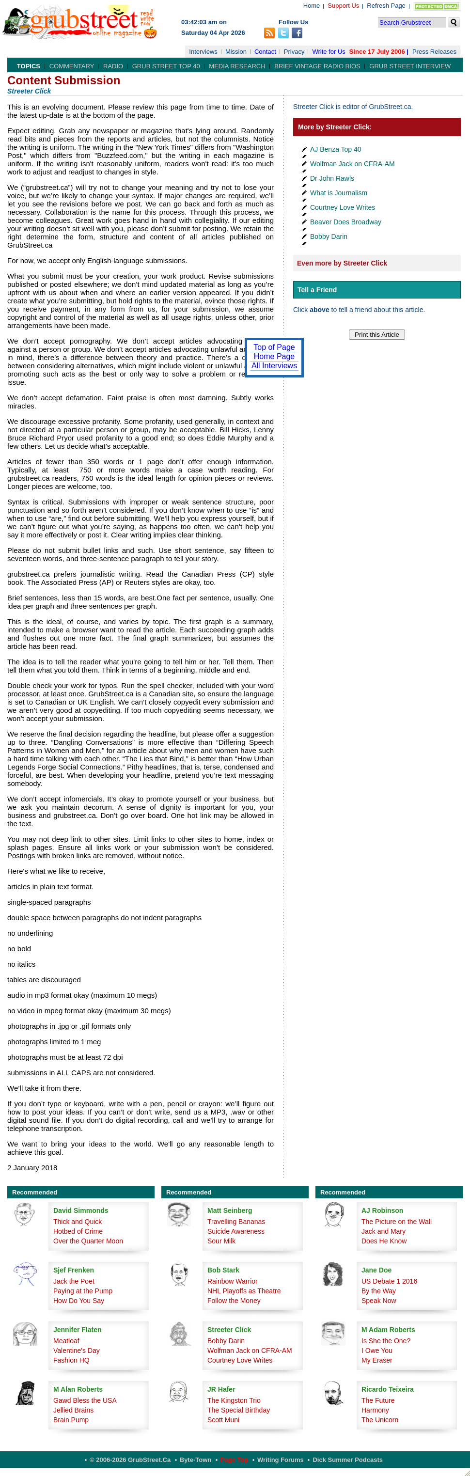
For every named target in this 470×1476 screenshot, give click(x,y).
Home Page (274, 356)
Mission (236, 51)
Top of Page (274, 347)
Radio (113, 66)
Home (311, 5)
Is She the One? (385, 1341)
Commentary (71, 66)
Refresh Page (386, 5)
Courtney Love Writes (342, 207)
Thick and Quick (77, 1221)
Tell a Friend (317, 290)
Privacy (294, 51)
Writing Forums (280, 1459)
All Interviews (274, 365)
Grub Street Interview (410, 66)
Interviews (203, 51)
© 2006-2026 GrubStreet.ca (130, 1459)
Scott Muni (223, 1420)
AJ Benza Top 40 (335, 149)
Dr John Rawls (332, 178)
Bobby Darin (328, 236)
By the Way (378, 1291)
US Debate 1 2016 (389, 1281)
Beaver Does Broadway (345, 222)
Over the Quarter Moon (88, 1241)
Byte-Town (195, 1459)
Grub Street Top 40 (166, 66)
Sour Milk (221, 1241)
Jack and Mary (383, 1231)
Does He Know (384, 1241)
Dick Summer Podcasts (348, 1459)
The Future (377, 1400)
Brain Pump (71, 1420)
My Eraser (376, 1360)
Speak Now (378, 1300)
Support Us (343, 5)
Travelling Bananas (236, 1221)
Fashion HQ (71, 1360)
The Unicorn (379, 1420)
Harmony (375, 1410)
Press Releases (434, 51)
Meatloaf (66, 1341)
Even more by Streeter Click (342, 263)
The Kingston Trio (234, 1400)
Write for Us (328, 51)
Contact (265, 51)
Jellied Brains (73, 1410)
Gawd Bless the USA (85, 1400)
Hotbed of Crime (78, 1231)
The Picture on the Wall (396, 1221)
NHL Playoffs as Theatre (244, 1291)
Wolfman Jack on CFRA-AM (352, 164)
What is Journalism (338, 193)
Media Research (237, 66)
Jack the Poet (73, 1281)
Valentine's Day (76, 1350)
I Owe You (376, 1350)
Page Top (234, 1459)
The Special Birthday (238, 1410)
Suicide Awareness (236, 1231)
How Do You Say (78, 1300)
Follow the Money (234, 1300)
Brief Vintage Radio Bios (317, 66)
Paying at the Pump (82, 1291)
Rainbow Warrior (232, 1281)
